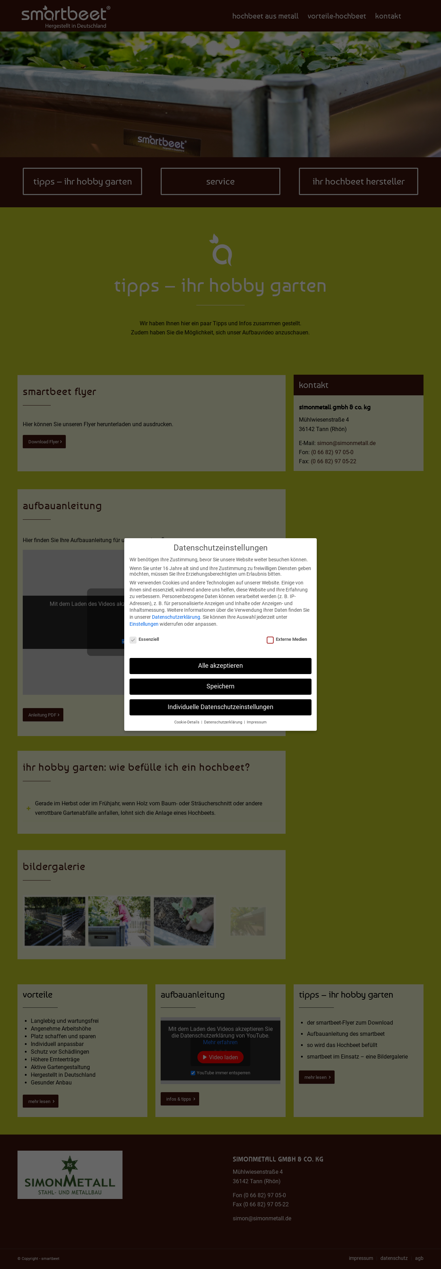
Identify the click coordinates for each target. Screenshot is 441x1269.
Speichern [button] (220, 685)
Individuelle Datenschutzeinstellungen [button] (220, 705)
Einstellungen (144, 622)
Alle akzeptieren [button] (220, 664)
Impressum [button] (257, 721)
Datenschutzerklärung (176, 616)
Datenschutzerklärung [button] (223, 721)
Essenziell (144, 638)
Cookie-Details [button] (187, 721)
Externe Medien (287, 638)
